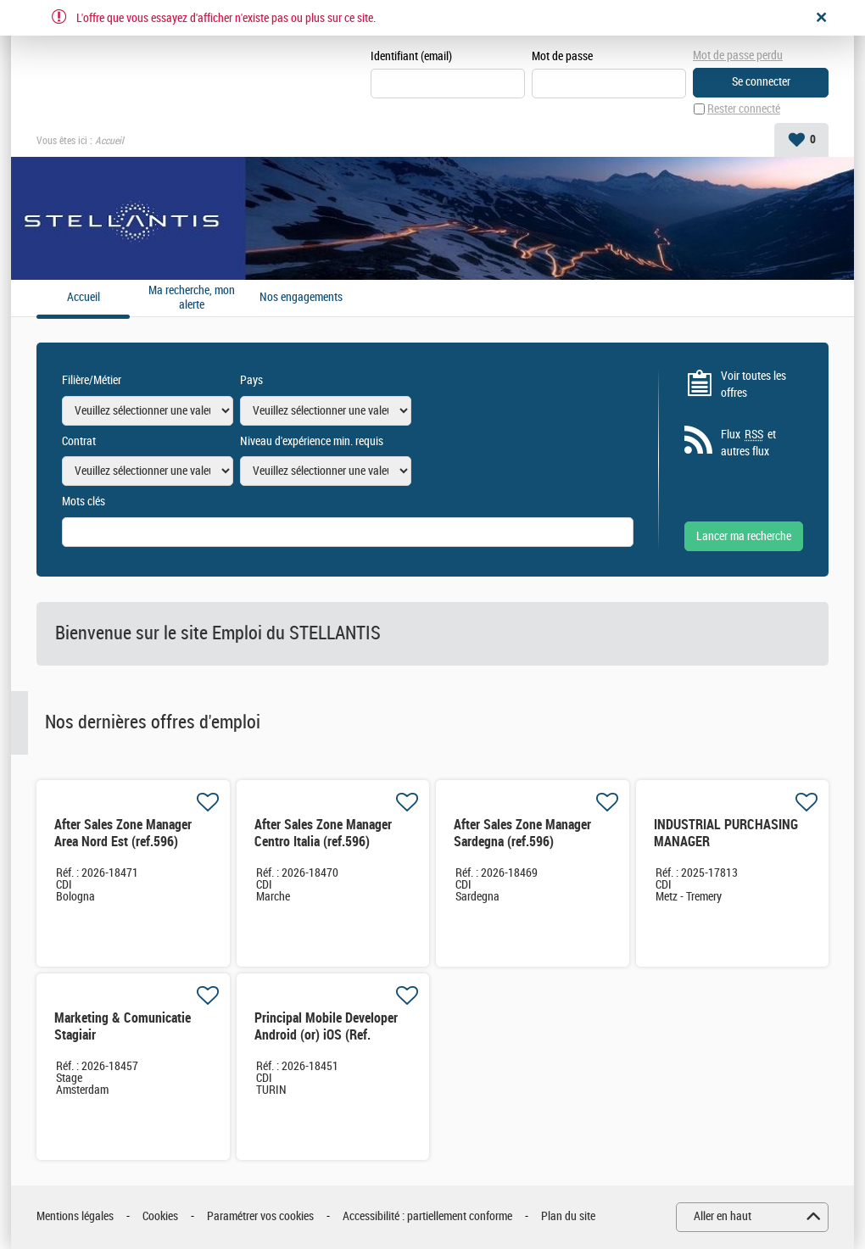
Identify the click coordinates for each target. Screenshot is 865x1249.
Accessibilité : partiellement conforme (427, 1216)
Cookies (160, 1216)
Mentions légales (75, 1216)
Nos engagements (301, 297)
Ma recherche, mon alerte (191, 298)
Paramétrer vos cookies (260, 1216)
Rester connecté (743, 109)
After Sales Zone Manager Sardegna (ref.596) (522, 833)
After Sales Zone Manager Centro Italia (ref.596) (323, 833)
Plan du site (568, 1216)
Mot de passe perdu (738, 55)
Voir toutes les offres (753, 384)
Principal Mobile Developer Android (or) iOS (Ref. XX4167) (326, 1035)
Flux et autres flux (748, 443)
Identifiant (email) (411, 56)
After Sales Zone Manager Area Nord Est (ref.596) (123, 833)
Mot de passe (562, 56)
